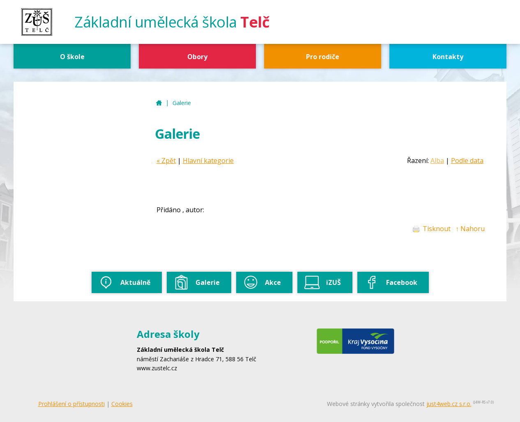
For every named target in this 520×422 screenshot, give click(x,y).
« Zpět (166, 160)
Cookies (122, 404)
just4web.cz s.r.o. (449, 404)
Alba (437, 160)
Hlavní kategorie (208, 160)
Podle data (467, 160)
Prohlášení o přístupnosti (71, 404)
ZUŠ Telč (159, 103)
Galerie (182, 103)
